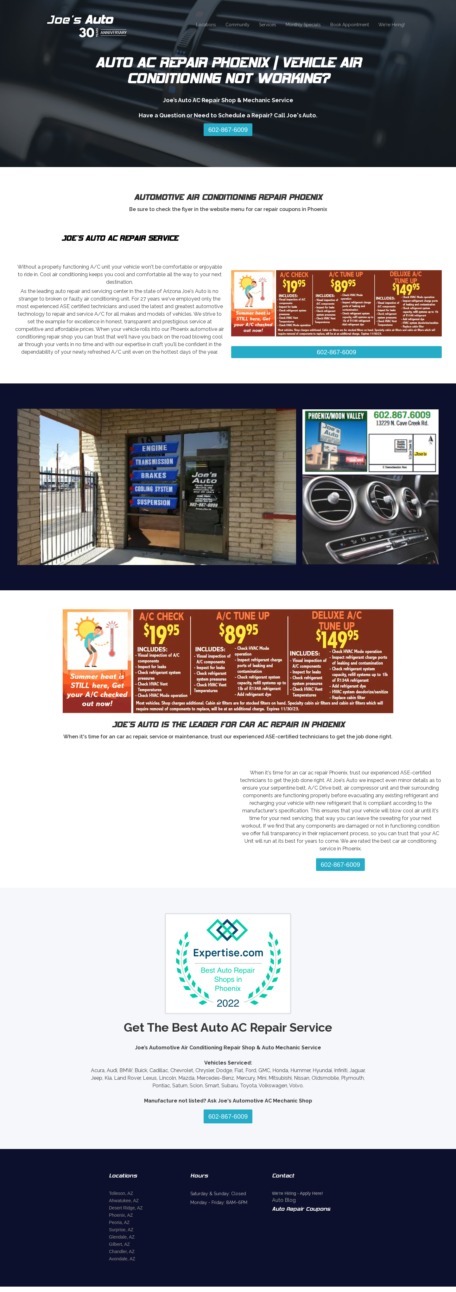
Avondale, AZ (122, 1258)
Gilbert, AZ (119, 1244)
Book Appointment (349, 24)
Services (267, 24)
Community (237, 24)
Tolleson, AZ (121, 1193)
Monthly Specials (303, 24)
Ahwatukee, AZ (124, 1200)
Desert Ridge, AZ (126, 1207)
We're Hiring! (391, 24)
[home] (96, 25)
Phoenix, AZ (121, 1215)
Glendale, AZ (122, 1236)
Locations (206, 24)
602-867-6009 (228, 129)
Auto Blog (284, 1200)
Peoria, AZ (119, 1222)
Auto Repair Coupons (301, 1209)
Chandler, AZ (122, 1251)
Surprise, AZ (121, 1229)
